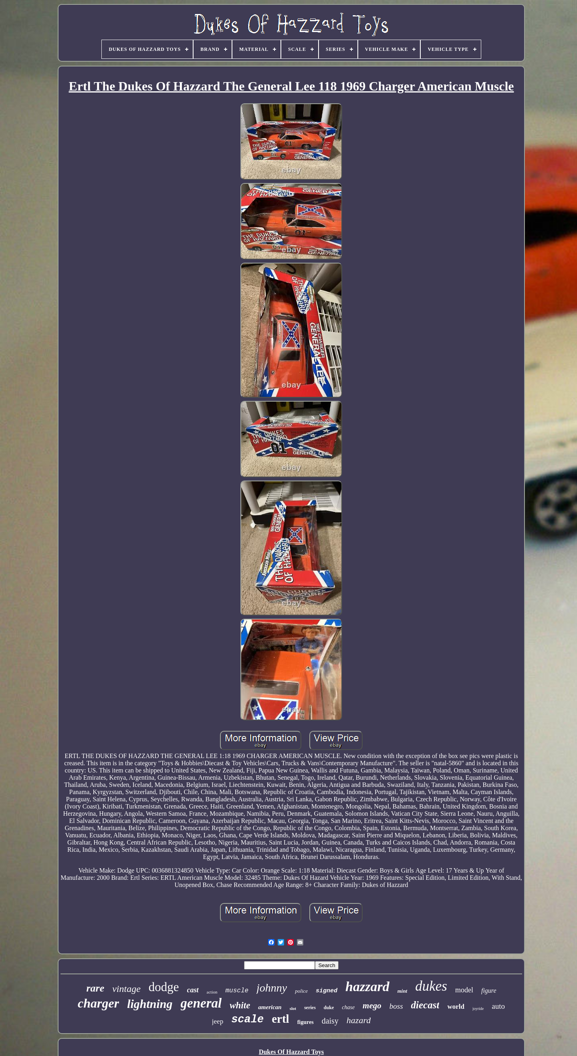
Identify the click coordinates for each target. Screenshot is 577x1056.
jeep (217, 1021)
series (310, 1007)
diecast (425, 1005)
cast (193, 990)
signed (326, 991)
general (201, 1003)
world (455, 1006)
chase (348, 1007)
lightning (149, 1003)
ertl (280, 1018)
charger (98, 1003)
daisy (330, 1020)
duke (329, 1007)
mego (372, 1005)
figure (488, 990)
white (240, 1005)
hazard (359, 1020)
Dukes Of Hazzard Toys (291, 1051)
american (269, 1007)
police (301, 991)
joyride (478, 1008)
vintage (126, 989)
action (212, 992)
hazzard (367, 986)
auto (498, 1006)
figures (305, 1022)
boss (396, 1006)
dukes (431, 986)
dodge (164, 987)
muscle (236, 990)
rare (95, 988)
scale (247, 1020)
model (464, 990)
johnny (271, 988)
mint (402, 991)
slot (293, 1008)
